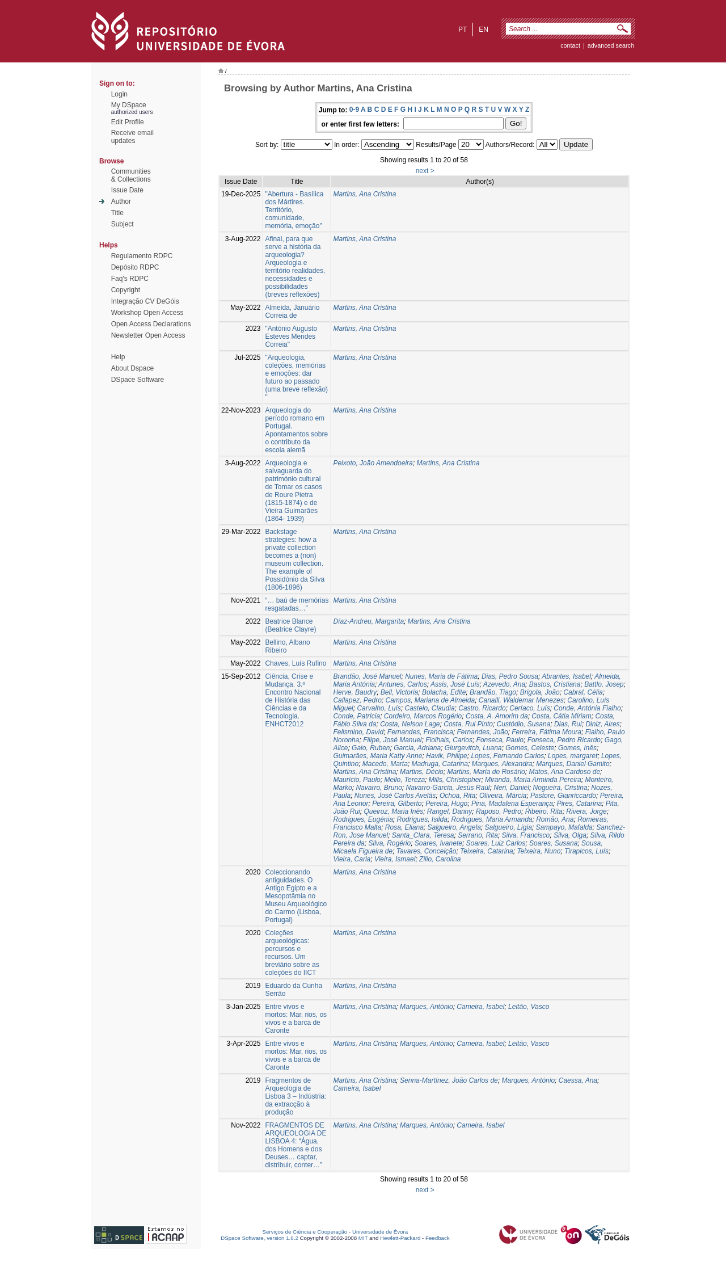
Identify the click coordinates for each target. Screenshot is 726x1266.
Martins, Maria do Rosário (486, 772)
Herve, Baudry (355, 692)
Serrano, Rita (478, 835)
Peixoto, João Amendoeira (372, 463)
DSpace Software (137, 380)
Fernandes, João (482, 732)
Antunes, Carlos (402, 684)
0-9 (354, 109)
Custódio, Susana (524, 724)
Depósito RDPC (135, 267)
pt (462, 29)
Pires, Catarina (579, 803)
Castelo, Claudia (430, 708)
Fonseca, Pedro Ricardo (564, 740)
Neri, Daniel (511, 788)
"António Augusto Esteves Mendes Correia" (291, 336)
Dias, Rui (568, 724)
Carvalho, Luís (378, 708)
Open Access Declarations (151, 324)
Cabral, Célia (582, 692)
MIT (363, 1238)
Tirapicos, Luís (586, 851)
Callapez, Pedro (357, 700)
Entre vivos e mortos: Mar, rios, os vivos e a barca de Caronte (296, 1018)
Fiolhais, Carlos (448, 740)
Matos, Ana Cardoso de (564, 772)
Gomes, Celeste (529, 748)
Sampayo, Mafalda (564, 827)
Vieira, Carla (351, 859)
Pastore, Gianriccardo (563, 796)
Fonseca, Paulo (500, 740)
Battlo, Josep (603, 684)
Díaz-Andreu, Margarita (368, 621)
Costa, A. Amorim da (497, 716)
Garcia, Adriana (417, 748)
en (483, 29)
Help (118, 357)
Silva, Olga (570, 835)
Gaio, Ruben (371, 748)
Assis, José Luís (455, 684)
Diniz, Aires (602, 724)
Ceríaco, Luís (529, 708)
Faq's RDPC (130, 279)
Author (121, 201)
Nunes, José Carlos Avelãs (395, 796)
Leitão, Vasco (528, 1007)
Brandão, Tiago (493, 692)
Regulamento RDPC (142, 256)
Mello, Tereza (404, 780)
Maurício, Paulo (356, 780)
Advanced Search (611, 45)
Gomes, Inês (577, 748)
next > (425, 171)
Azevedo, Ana (504, 684)
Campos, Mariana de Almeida (430, 700)
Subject (122, 224)
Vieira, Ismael (394, 859)
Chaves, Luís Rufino (295, 663)
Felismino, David (358, 732)
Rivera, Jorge (586, 811)
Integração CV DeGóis (145, 301)
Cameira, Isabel (480, 1007)
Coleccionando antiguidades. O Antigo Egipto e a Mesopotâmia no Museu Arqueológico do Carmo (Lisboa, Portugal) (296, 896)
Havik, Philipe (446, 756)
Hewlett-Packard (400, 1238)
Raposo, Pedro (498, 811)
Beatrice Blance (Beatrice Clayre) (290, 625)
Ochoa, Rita (457, 796)
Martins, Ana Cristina (364, 194)
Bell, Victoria (399, 692)
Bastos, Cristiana (555, 684)
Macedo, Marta (385, 764)
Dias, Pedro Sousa (510, 676)
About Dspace (132, 368)
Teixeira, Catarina (486, 851)
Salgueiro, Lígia (507, 827)
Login (119, 94)
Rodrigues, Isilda (422, 819)
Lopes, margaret (572, 756)
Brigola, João (540, 692)
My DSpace (128, 105)
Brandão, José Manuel (367, 676)
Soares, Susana (553, 843)
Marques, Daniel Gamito (572, 764)
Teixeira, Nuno (538, 851)
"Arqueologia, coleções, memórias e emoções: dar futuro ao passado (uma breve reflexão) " (296, 377)
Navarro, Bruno (379, 788)
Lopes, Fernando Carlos (507, 756)
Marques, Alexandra (502, 764)
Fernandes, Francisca (420, 732)
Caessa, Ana (578, 1080)
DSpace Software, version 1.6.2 (259, 1238)
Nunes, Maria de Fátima (441, 676)
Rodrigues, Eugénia (362, 819)
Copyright (125, 290)
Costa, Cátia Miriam (561, 716)
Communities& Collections (131, 175)
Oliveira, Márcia (502, 796)
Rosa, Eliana (404, 827)
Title (117, 213)
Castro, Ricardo (481, 708)
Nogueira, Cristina (560, 788)
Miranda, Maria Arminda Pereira (533, 780)
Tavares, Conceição (426, 851)
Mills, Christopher (455, 780)
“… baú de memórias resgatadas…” (296, 604)
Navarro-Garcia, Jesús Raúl (447, 788)
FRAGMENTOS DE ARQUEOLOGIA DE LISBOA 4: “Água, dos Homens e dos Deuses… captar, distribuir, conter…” (295, 1145)
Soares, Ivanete (438, 843)
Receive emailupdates (132, 137)
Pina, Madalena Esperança (512, 803)
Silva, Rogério (389, 843)
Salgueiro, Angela (454, 827)
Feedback (437, 1238)
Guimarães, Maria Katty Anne (377, 756)
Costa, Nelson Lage (410, 724)
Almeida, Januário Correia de (292, 311)
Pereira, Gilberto (396, 803)
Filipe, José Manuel (392, 740)
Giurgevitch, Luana (473, 748)
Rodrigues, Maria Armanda (492, 819)
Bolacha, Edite (444, 692)
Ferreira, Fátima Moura (546, 732)
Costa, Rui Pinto (468, 724)
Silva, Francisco (526, 835)
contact (570, 45)
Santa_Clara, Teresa (423, 835)
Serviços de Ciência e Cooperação (305, 1232)
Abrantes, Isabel (566, 676)
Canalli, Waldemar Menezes (521, 700)
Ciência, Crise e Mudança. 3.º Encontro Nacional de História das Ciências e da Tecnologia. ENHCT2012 (292, 700)
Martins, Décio (422, 772)
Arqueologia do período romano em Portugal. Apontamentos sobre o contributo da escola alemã (296, 430)
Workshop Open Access (147, 313)
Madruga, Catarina (440, 764)
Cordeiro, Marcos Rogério (423, 716)
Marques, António (426, 1007)
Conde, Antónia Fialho (587, 708)
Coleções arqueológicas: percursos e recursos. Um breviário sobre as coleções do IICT (292, 953)
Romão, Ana (554, 819)
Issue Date (127, 190)
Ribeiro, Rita (544, 811)
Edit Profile (127, 122)
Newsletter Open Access (148, 335)
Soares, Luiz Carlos (496, 843)
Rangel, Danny (449, 811)
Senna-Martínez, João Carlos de (449, 1080)
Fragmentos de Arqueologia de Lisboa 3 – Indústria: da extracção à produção (295, 1096)
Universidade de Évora (380, 1232)
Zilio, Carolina (440, 859)
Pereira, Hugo (446, 803)
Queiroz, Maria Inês (393, 811)
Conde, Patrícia (356, 716)
